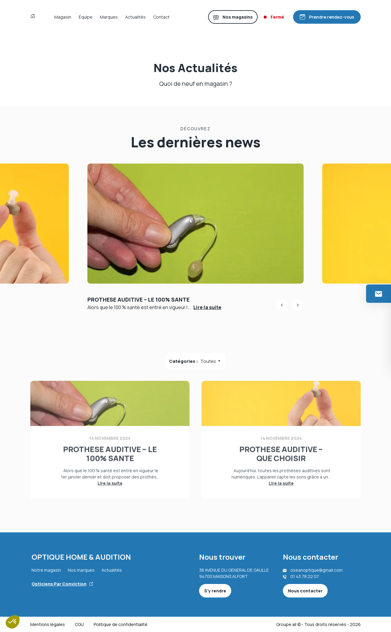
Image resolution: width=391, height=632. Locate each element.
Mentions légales (47, 624)
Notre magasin (46, 570)
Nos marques (81, 570)
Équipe (85, 17)
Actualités (135, 17)
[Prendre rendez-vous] (327, 17)
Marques (109, 17)
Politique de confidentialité (120, 624)
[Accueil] (34, 17)
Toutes (208, 361)
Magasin (62, 17)
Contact (161, 17)
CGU (79, 624)
